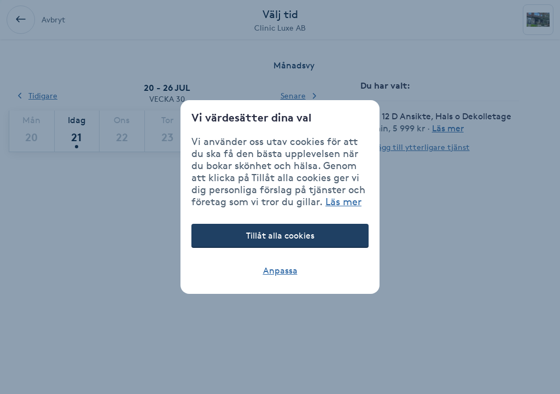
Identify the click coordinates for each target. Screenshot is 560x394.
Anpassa (280, 270)
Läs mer (343, 201)
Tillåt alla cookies (280, 235)
